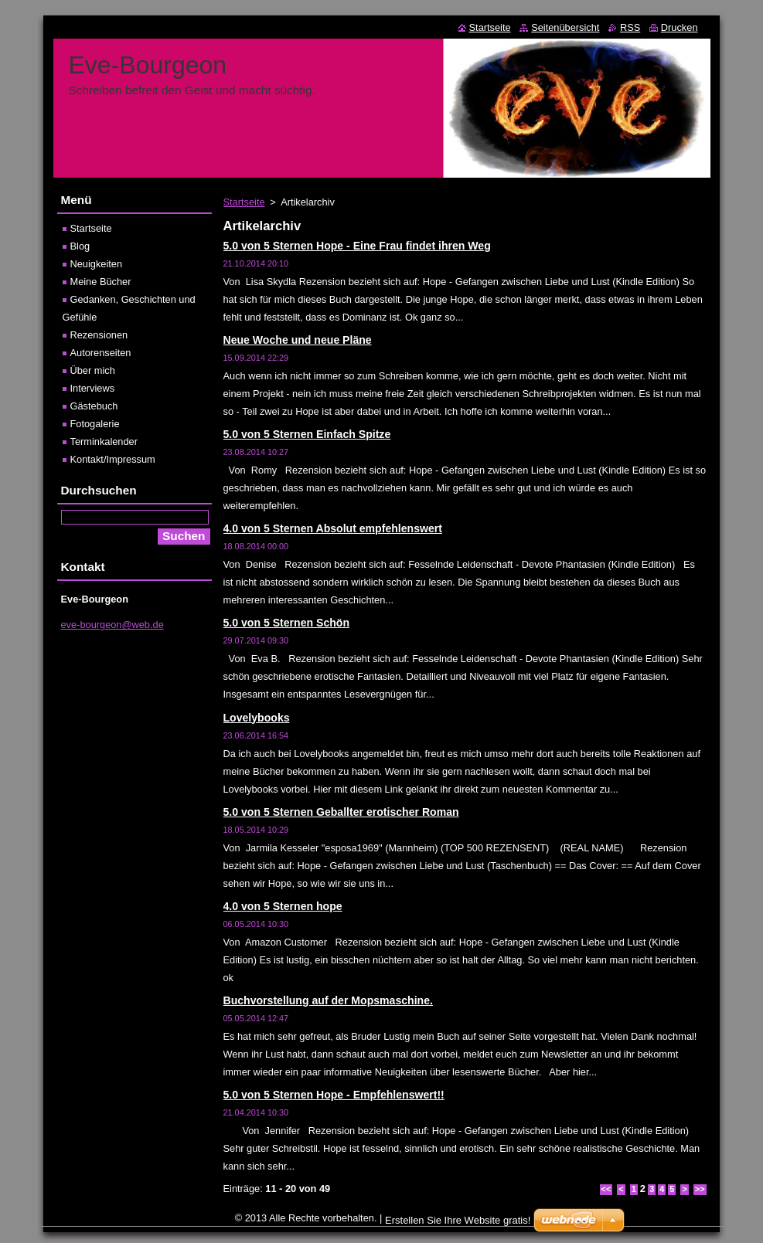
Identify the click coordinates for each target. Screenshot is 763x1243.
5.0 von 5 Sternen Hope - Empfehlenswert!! (334, 1094)
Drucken (679, 27)
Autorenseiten (100, 352)
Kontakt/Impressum (112, 459)
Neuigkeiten (96, 264)
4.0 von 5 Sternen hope (282, 906)
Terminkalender (104, 441)
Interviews (92, 388)
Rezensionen (99, 335)
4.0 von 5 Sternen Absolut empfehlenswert (332, 528)
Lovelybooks (256, 717)
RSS (630, 27)
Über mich (92, 370)
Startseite (244, 202)
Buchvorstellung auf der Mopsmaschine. (328, 1000)
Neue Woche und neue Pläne (297, 340)
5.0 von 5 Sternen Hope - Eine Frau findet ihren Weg (357, 245)
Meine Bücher (100, 281)
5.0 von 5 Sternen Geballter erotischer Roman (341, 812)
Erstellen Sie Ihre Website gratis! (457, 1220)
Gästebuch (94, 406)
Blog (80, 246)
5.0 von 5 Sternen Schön (286, 622)
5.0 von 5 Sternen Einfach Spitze (307, 434)
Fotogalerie (95, 424)
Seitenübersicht (565, 27)
